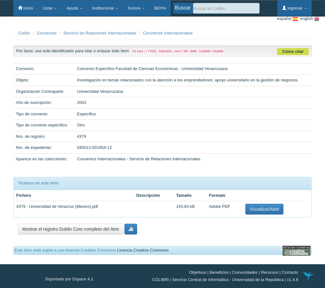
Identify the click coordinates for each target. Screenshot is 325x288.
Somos (136, 8)
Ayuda (74, 8)
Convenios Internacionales (168, 33)
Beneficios (219, 272)
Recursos (269, 272)
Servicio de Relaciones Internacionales (99, 33)
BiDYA (160, 8)
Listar (50, 8)
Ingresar (294, 7)
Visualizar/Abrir (264, 209)
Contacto (290, 272)
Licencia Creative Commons (143, 250)
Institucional (105, 8)
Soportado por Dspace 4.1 (69, 279)
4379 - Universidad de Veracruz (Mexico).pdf (57, 206)
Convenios (47, 33)
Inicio (25, 7)
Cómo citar (293, 51)
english (308, 19)
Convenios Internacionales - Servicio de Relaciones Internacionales (139, 159)
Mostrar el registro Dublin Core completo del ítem (70, 229)
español (287, 19)
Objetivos (197, 272)
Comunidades (244, 272)
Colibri (24, 33)
